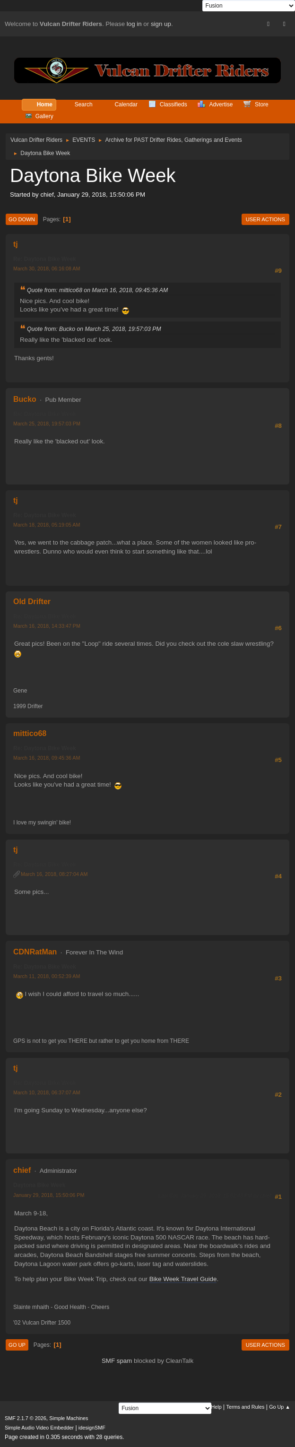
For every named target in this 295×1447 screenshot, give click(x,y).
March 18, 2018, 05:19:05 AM (46, 525)
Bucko (24, 399)
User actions (265, 219)
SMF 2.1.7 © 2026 (25, 1418)
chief (22, 1170)
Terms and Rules (245, 1407)
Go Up (17, 1345)
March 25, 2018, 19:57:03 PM (46, 423)
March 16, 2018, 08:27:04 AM (54, 874)
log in (134, 23)
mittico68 (29, 733)
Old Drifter (32, 602)
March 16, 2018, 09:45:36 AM (46, 758)
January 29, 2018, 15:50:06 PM (48, 1195)
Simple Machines (68, 1418)
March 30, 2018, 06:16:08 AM (46, 268)
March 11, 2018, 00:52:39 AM (46, 976)
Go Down (22, 219)
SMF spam (117, 1360)
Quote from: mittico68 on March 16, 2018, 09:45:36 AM (97, 290)
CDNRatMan (35, 952)
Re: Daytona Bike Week (44, 259)
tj (15, 244)
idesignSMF (91, 1427)
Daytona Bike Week (39, 1185)
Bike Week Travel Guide (183, 1278)
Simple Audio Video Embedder (39, 1427)
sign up (161, 23)
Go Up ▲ (279, 1407)
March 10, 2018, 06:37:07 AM (46, 1092)
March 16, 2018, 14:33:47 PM (46, 626)
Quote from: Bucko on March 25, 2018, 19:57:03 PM (94, 329)
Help (216, 1407)
